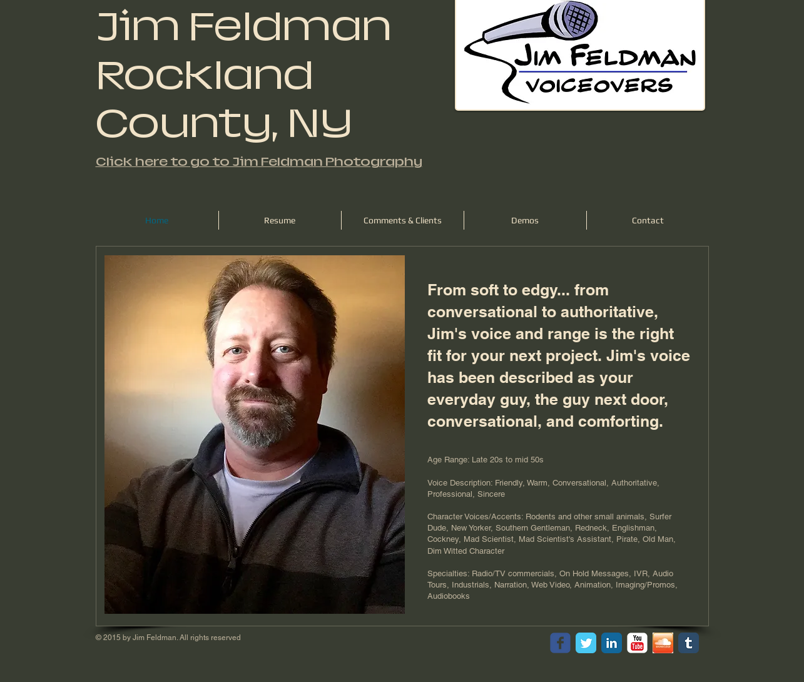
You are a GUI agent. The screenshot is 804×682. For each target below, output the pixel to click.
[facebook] (560, 643)
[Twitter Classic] (586, 643)
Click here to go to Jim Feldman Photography (259, 161)
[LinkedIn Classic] (611, 643)
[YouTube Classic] (637, 643)
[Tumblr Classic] (688, 643)
